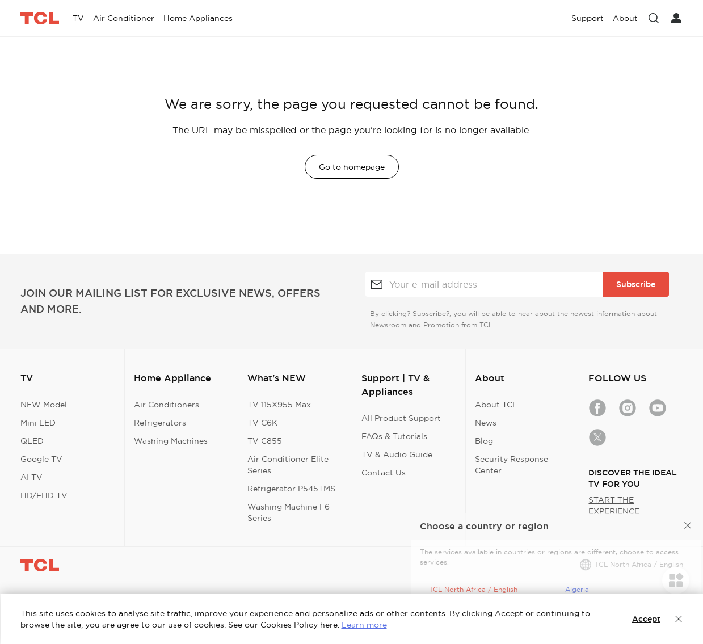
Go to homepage (352, 167)
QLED (32, 441)
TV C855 (264, 441)
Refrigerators (160, 423)
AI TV (31, 477)
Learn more (364, 625)
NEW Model (43, 404)
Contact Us (383, 473)
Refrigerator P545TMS (291, 488)
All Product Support (401, 418)
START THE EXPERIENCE (613, 505)
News (485, 423)
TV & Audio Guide (396, 454)
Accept (646, 619)
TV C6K (262, 423)
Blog (484, 441)
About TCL (496, 404)
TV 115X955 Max (279, 404)
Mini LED (38, 423)
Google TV (41, 459)
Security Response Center (511, 464)
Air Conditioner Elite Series (288, 464)
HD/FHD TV (44, 495)
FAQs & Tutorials (394, 436)
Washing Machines (171, 441)
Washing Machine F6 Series (288, 512)
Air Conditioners (166, 404)
